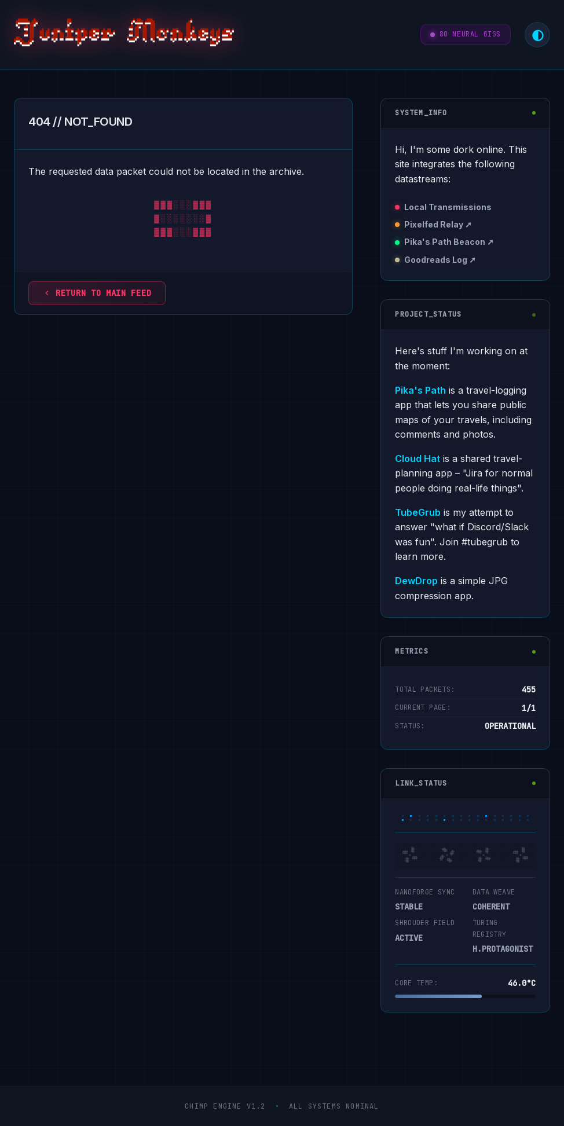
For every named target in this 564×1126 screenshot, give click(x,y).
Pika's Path (420, 390)
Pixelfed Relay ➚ (438, 224)
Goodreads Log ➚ (440, 260)
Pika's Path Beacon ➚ (449, 242)
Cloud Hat (417, 458)
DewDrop (416, 580)
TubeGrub (418, 512)
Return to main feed (97, 293)
